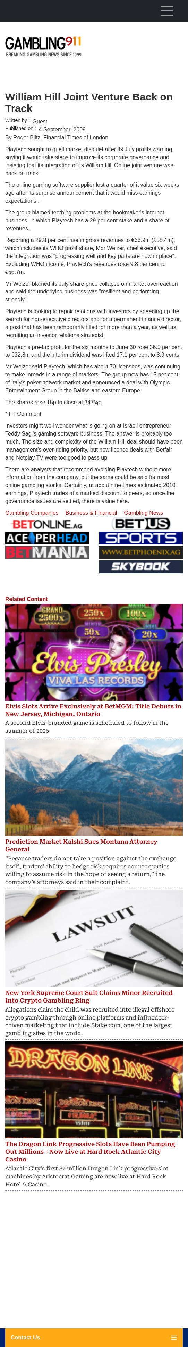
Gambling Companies (32, 513)
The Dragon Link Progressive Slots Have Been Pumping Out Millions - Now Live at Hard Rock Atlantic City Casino (90, 1152)
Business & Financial (91, 513)
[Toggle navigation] (166, 10)
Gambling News (143, 513)
